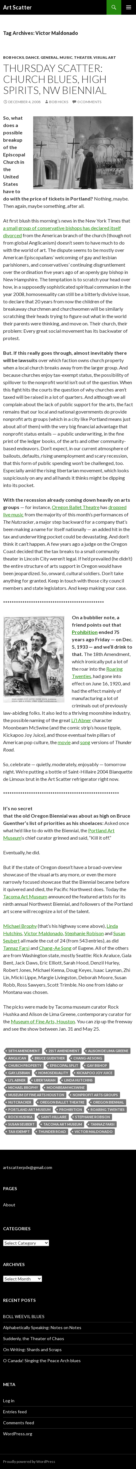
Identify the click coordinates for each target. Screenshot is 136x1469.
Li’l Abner (81, 720)
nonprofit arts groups (95, 1095)
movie (64, 742)
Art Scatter (17, 7)
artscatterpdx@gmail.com (27, 1167)
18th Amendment (24, 1051)
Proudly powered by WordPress (29, 1461)
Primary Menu (128, 7)
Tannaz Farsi (16, 948)
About (9, 1204)
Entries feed (15, 1411)
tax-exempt (19, 1132)
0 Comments (89, 101)
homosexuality (53, 1073)
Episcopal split (64, 1065)
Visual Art (104, 57)
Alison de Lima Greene (108, 1051)
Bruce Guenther (50, 1058)
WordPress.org (17, 1433)
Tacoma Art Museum (25, 896)
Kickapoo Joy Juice (94, 1073)
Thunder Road (52, 1132)
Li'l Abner (16, 1080)
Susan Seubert (21, 1124)
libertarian (45, 1080)
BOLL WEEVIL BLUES (24, 1316)
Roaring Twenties (108, 1109)
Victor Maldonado (43, 933)
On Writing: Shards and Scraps (32, 1349)
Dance (32, 57)
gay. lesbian (19, 1073)
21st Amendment (64, 1051)
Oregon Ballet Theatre (75, 507)
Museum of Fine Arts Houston (36, 1095)
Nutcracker (19, 1102)
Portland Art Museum (29, 1109)
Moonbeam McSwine (66, 1087)
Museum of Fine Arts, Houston (43, 1021)
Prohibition (85, 632)
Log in (8, 1400)
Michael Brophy (20, 926)
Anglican (17, 1058)
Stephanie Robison (84, 933)
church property (24, 1065)
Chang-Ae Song (55, 948)
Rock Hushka (20, 1117)
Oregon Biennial (108, 1102)
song (85, 742)
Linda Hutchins (78, 1080)
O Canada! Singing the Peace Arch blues (42, 1360)
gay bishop (97, 1065)
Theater (83, 57)
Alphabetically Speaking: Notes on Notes (42, 1327)
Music (66, 57)
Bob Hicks (13, 57)
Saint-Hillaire (54, 1117)
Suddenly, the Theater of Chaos (33, 1338)
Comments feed (18, 1422)
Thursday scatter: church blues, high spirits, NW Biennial (55, 79)
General (49, 57)
